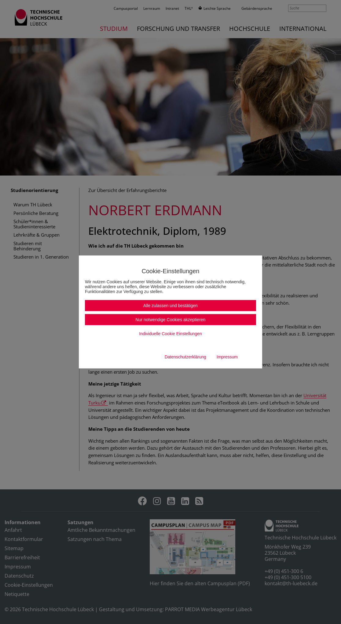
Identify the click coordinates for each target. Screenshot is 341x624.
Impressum (227, 356)
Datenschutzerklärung (185, 356)
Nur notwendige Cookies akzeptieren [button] (171, 319)
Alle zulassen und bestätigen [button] (170, 305)
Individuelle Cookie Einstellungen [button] (170, 333)
